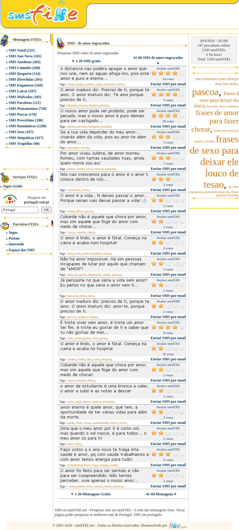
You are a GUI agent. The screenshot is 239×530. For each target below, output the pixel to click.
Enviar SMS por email (168, 84)
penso (82, 296)
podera (89, 84)
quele (71, 422)
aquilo (107, 274)
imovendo (16, 244)
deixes (80, 211)
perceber (118, 486)
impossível (94, 274)
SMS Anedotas (20, 62)
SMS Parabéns (20, 103)
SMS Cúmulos (20, 68)
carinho (209, 141)
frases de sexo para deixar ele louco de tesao (214, 161)
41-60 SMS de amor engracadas (158, 58)
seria (91, 296)
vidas (79, 422)
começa (107, 253)
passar (89, 211)
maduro (94, 105)
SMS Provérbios (21, 120)
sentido (98, 486)
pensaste (73, 296)
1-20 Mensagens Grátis (93, 494)
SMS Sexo (17, 132)
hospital (96, 253)
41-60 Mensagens (160, 494)
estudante (108, 401)
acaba (78, 253)
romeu (81, 169)
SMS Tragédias (20, 143)
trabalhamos (75, 465)
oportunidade (101, 422)
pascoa (205, 91)
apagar (80, 84)
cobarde (81, 232)
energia (104, 465)
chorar (91, 232)
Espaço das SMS (22, 250)
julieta (71, 169)
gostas (104, 338)
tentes (107, 486)
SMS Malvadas (20, 97)
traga (95, 465)
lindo (86, 253)
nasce (71, 444)
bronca (97, 401)
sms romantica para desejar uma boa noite (217, 81)
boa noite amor (216, 106)
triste (79, 338)
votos (87, 465)
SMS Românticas (22, 126)
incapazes (81, 274)
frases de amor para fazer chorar (215, 121)
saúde (113, 465)
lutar (70, 274)
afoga (71, 84)
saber (71, 338)
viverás (84, 147)
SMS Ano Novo (20, 56)
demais (72, 126)
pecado (82, 126)
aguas (99, 84)
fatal (70, 253)
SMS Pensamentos (23, 108)
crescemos (74, 190)
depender (73, 147)
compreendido (76, 486)
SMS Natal (17, 50)
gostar (87, 338)
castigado (94, 126)
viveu (89, 169)
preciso (83, 105)
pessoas (117, 274)
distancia (109, 84)
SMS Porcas (18, 114)
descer (87, 401)
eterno (120, 84)
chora (71, 232)
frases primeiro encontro (227, 193)
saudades (110, 169)
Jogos (13, 232)
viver (95, 338)
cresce (85, 190)
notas (78, 401)
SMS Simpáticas (21, 138)
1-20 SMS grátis (88, 61)
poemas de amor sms (217, 192)
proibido (106, 126)
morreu (98, 169)
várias (87, 422)
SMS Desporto (20, 73)
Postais (14, 238)
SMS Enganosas (21, 85)
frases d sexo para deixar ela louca (216, 99)
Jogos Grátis (12, 186)
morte (113, 422)
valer (71, 401)
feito (89, 486)
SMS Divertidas (21, 79)
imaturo (72, 105)
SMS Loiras (18, 91)
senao (71, 211)
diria (79, 444)
